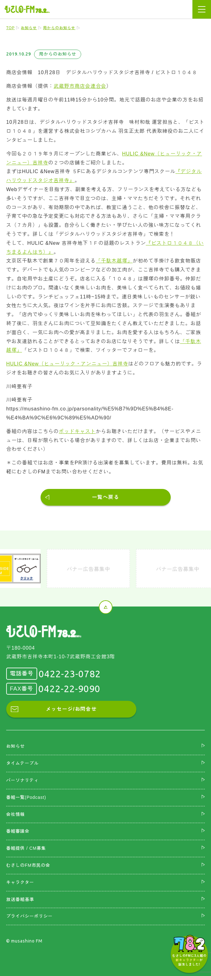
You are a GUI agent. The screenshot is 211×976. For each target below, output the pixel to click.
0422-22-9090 (69, 688)
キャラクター (20, 882)
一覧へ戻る (105, 497)
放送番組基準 (20, 899)
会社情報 (15, 814)
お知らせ (29, 28)
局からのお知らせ (59, 28)
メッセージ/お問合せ (71, 709)
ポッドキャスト (77, 431)
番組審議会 (17, 831)
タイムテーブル (22, 763)
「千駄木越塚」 (114, 260)
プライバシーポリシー (29, 916)
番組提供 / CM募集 (26, 848)
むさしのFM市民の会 (28, 865)
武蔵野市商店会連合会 (80, 86)
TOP (10, 28)
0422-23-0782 (70, 673)
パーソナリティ (22, 780)
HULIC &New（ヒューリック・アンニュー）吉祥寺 (67, 363)
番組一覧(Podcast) (26, 797)
